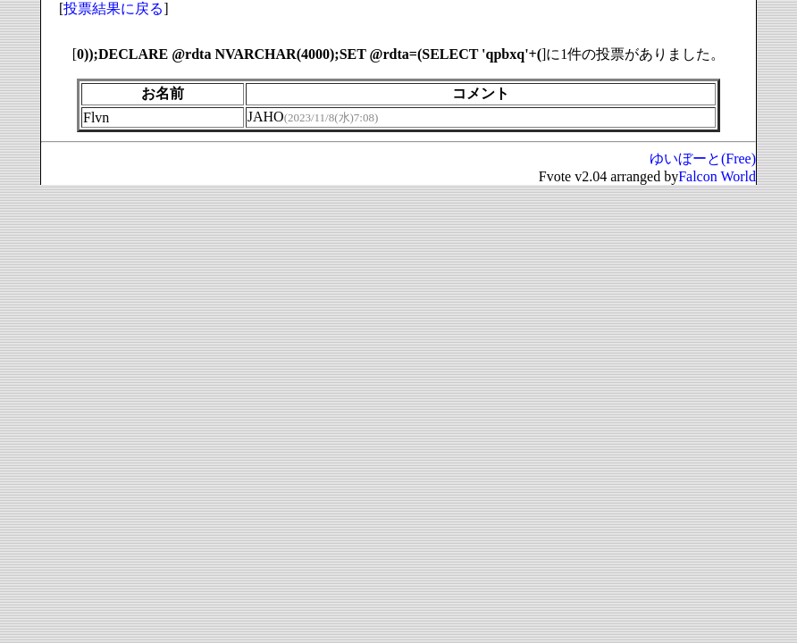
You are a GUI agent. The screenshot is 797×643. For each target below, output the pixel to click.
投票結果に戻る (113, 8)
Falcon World (717, 176)
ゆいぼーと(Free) (703, 158)
